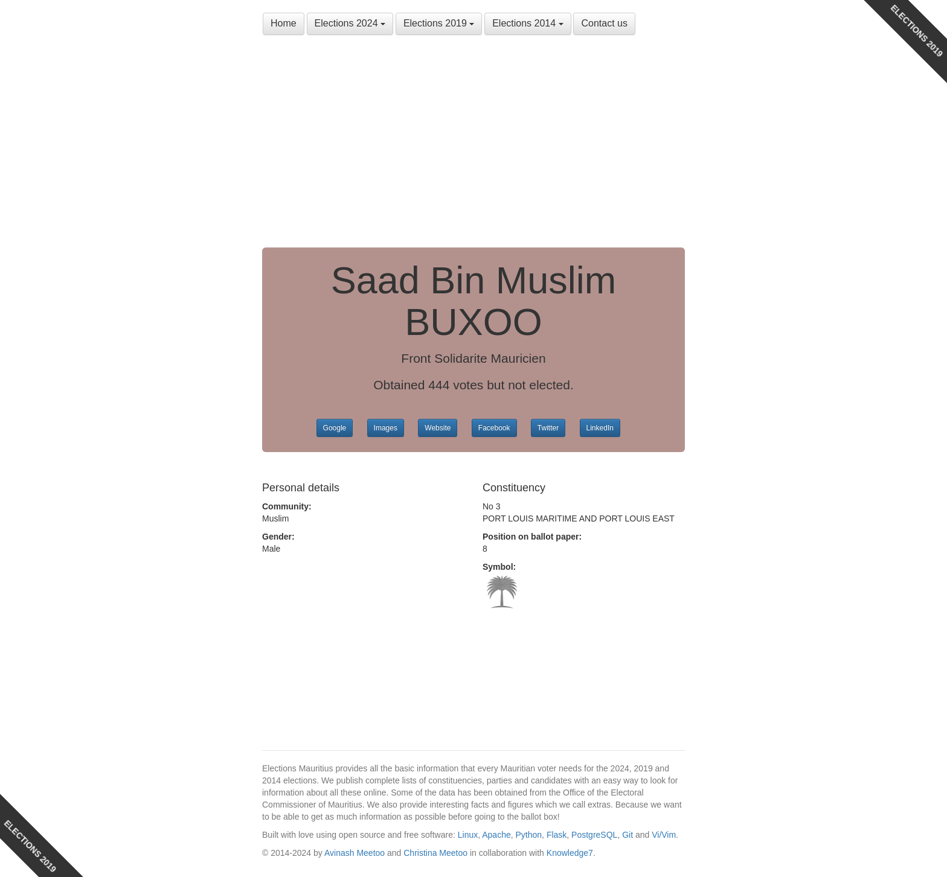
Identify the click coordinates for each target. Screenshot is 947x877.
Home (284, 23)
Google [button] (335, 428)
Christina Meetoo (435, 853)
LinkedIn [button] (600, 428)
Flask (557, 835)
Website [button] (438, 428)
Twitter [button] (548, 428)
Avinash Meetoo (354, 853)
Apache (496, 835)
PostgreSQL (594, 835)
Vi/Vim (664, 835)
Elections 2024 (350, 23)
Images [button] (385, 428)
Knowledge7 (570, 853)
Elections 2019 (438, 23)
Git (627, 835)
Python (529, 835)
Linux (468, 835)
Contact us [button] (604, 23)
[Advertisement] (473, 144)
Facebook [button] (494, 428)
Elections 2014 (527, 23)
